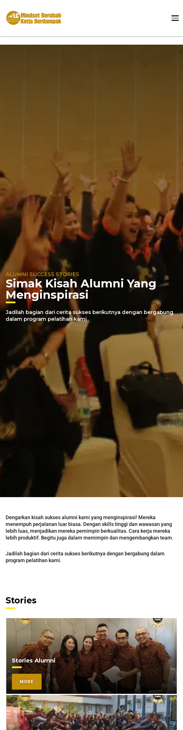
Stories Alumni (33, 660)
